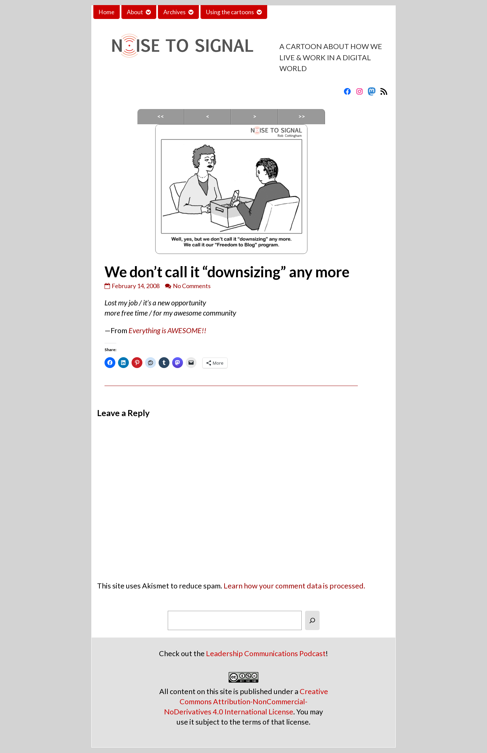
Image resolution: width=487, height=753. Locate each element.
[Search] (312, 620)
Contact (283, 12)
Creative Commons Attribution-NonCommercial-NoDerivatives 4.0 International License (246, 701)
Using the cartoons (230, 12)
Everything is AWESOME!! (167, 330)
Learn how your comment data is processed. (294, 585)
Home (106, 12)
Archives (174, 12)
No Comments (192, 285)
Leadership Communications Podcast (266, 653)
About (135, 12)
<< (160, 116)
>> (301, 116)
